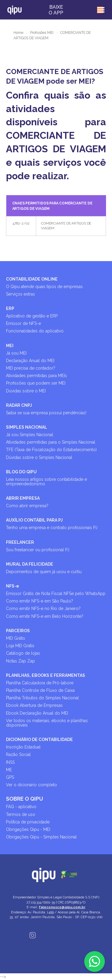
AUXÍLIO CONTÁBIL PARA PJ (34, 520)
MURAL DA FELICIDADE (29, 564)
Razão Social (18, 754)
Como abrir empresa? (27, 505)
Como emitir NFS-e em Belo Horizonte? (44, 616)
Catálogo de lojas (23, 653)
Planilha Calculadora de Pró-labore (39, 682)
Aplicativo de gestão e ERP (32, 316)
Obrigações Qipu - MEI (28, 829)
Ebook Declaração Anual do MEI (37, 713)
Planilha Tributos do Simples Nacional (42, 697)
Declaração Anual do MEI (30, 360)
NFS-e (12, 586)
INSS (10, 762)
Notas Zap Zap (20, 661)
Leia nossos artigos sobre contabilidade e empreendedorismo (46, 481)
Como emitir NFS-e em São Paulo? (39, 601)
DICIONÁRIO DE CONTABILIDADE (39, 739)
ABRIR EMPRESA (23, 498)
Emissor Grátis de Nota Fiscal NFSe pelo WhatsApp (55, 593)
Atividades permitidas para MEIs (36, 375)
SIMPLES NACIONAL (26, 427)
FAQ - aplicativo (21, 806)
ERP (10, 308)
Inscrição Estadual (23, 747)
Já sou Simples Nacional (29, 434)
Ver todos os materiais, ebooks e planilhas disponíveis (47, 723)
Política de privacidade (28, 822)
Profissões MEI (41, 33)
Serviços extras (20, 294)
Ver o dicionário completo (31, 784)
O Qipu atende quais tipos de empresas (44, 286)
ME (9, 769)
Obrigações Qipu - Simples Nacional (41, 837)
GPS (10, 777)
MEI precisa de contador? (30, 368)
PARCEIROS (18, 630)
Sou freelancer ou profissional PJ (37, 549)
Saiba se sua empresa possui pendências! (46, 412)
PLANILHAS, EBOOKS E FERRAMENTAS (45, 675)
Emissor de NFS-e (23, 323)
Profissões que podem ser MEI (35, 383)
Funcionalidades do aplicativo (35, 331)
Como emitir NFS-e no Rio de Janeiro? (43, 608)
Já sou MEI (16, 353)
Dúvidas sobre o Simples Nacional (39, 457)
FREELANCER (20, 542)
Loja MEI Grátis (20, 645)
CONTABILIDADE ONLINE (32, 279)
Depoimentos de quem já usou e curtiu (44, 571)
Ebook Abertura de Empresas (34, 705)
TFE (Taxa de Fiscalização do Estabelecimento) (51, 449)
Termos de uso (20, 814)
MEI (9, 345)
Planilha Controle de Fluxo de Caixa (40, 690)
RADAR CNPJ (19, 405)
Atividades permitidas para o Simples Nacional (50, 442)
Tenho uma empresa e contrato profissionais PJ (51, 527)
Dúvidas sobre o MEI (26, 390)
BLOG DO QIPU (21, 471)
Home (18, 33)
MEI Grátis (15, 638)
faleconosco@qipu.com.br (62, 907)
